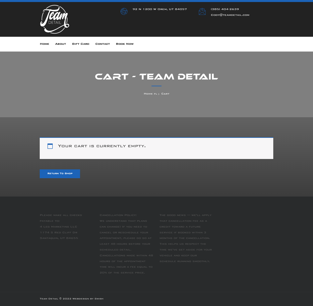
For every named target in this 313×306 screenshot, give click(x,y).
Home (44, 44)
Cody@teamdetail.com (230, 15)
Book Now (125, 44)
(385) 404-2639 (225, 9)
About (60, 44)
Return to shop (59, 174)
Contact (102, 44)
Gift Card (80, 44)
